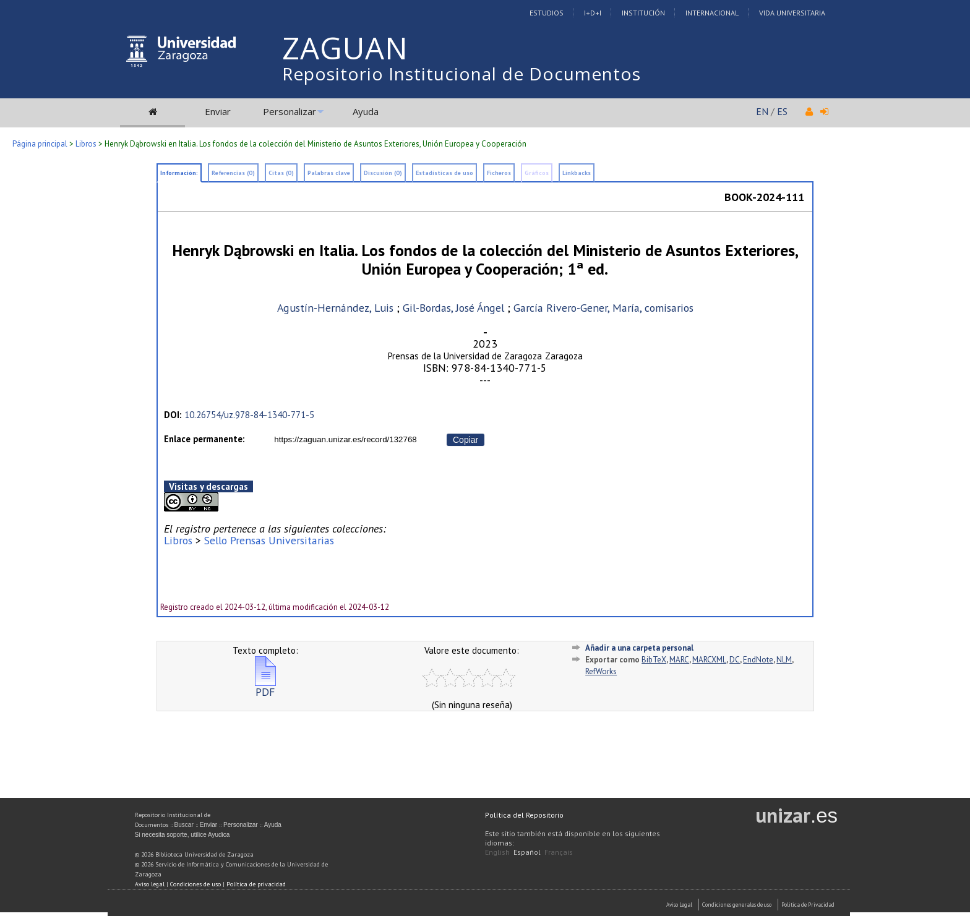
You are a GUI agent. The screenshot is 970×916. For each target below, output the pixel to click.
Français (558, 852)
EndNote (758, 659)
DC (734, 659)
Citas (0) (281, 173)
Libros (86, 144)
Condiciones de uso (195, 884)
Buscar (184, 824)
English (497, 852)
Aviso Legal (679, 904)
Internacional (712, 12)
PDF (265, 687)
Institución (643, 12)
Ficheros (499, 173)
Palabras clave (328, 173)
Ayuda (366, 111)
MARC (679, 659)
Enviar (218, 111)
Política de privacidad (256, 884)
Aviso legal (150, 884)
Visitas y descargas (208, 486)
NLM (784, 659)
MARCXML (709, 659)
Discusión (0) (383, 173)
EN (762, 111)
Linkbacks (576, 173)
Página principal (39, 144)
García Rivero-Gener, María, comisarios (603, 308)
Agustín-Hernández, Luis (335, 308)
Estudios (547, 12)
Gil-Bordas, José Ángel (455, 308)
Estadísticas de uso (444, 173)
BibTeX (654, 659)
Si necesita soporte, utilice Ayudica (182, 834)
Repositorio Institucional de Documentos (461, 73)
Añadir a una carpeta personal (639, 648)
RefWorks (601, 671)
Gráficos (537, 173)
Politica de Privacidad (808, 904)
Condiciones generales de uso (736, 904)
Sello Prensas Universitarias (269, 540)
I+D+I (592, 12)
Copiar (465, 440)
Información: (179, 173)
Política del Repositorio (524, 815)
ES (782, 111)
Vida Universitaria (792, 12)
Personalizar (289, 111)
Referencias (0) (233, 173)
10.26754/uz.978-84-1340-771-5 (249, 415)
